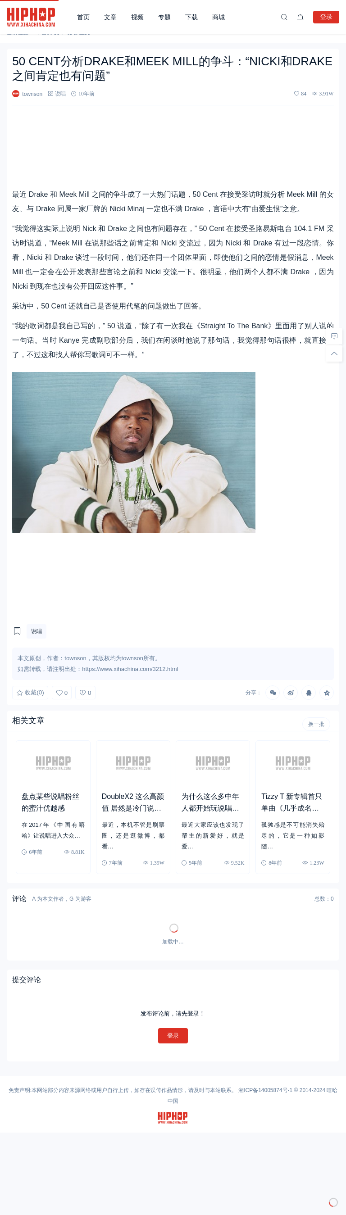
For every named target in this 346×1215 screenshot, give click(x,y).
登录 (326, 16)
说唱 (60, 93)
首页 (83, 17)
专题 (164, 17)
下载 (191, 17)
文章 (110, 17)
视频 (137, 17)
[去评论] (334, 336)
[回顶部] (334, 353)
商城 (218, 17)
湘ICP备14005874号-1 (265, 1090)
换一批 (316, 724)
